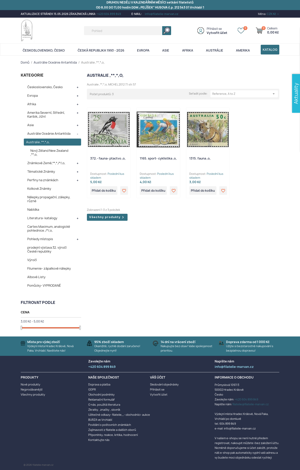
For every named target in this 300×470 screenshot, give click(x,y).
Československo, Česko (44, 50)
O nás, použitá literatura (104, 404)
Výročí (32, 260)
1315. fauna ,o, (200, 158)
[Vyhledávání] (127, 30)
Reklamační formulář (101, 399)
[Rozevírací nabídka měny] (273, 14)
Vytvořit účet (217, 33)
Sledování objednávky (164, 384)
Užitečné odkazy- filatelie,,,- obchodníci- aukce (119, 415)
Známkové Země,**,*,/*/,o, (46, 163)
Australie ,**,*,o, (38, 142)
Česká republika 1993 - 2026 (101, 50)
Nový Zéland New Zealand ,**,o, (49, 152)
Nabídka (33, 209)
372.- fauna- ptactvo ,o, (108, 158)
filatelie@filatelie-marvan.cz (250, 404)
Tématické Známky (41, 171)
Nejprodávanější (31, 389)
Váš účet (157, 377)
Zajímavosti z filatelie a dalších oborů (112, 430)
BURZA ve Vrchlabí (100, 420)
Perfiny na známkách (42, 180)
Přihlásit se (214, 29)
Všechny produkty (107, 217)
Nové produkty (30, 384)
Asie (165, 50)
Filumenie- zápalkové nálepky (49, 268)
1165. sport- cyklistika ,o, (158, 158)
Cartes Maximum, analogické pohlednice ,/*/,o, (48, 228)
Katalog (270, 49)
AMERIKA (243, 50)
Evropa (143, 50)
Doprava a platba (99, 384)
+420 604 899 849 (109, 14)
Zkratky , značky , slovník (104, 409)
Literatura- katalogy (42, 218)
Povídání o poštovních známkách (109, 425)
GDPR (92, 389)
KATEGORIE (32, 75)
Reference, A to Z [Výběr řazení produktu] (244, 93)
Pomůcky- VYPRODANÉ (44, 285)
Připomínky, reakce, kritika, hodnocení (113, 435)
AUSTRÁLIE (214, 50)
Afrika (187, 50)
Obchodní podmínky (101, 394)
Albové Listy (36, 277)
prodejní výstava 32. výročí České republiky (47, 249)
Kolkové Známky (39, 188)
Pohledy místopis (40, 239)
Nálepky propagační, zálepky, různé (48, 199)
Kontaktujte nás (99, 440)
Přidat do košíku (104, 190)
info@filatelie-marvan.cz (161, 14)
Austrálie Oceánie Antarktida (48, 133)
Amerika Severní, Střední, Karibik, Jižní (46, 114)
